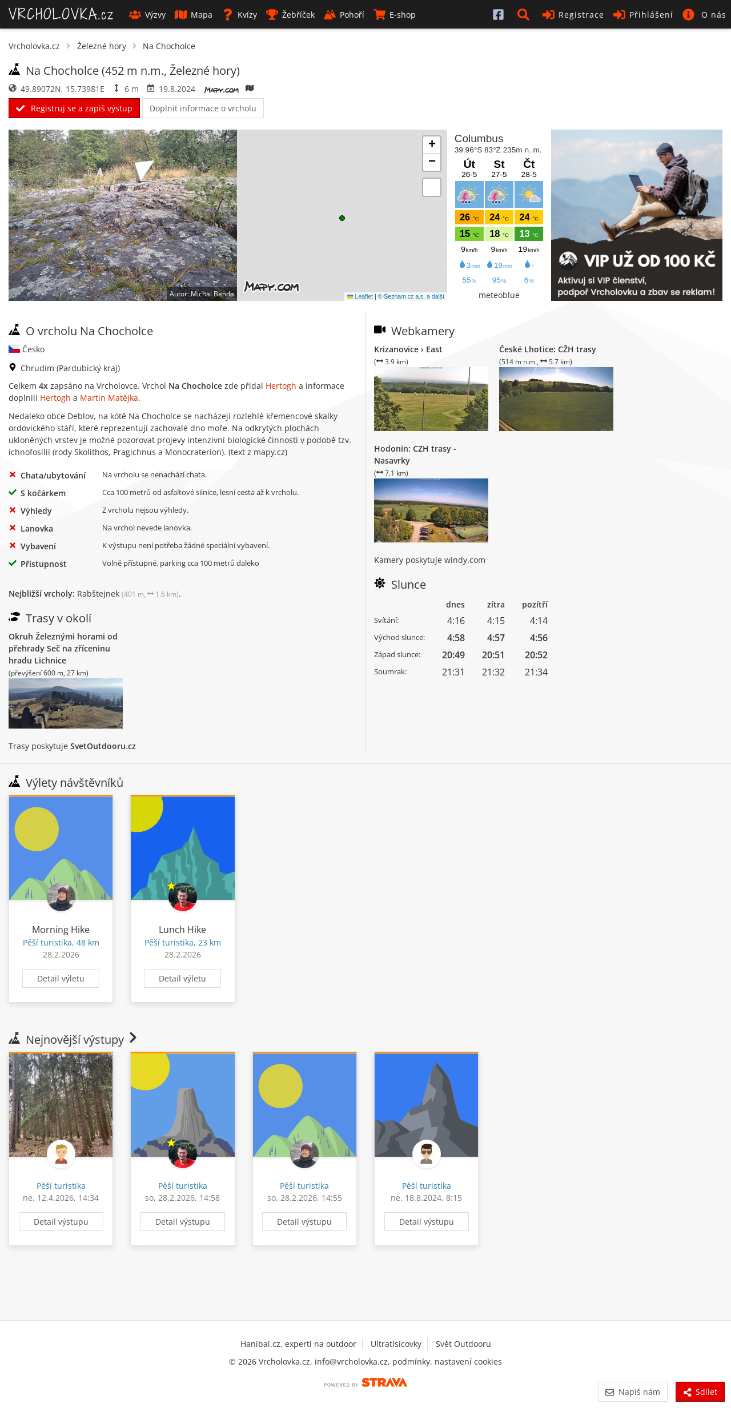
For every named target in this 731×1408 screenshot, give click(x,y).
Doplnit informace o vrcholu (203, 108)
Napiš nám (632, 1391)
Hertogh (281, 385)
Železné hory (101, 46)
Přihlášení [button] (643, 15)
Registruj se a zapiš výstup (74, 108)
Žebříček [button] (290, 15)
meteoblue (499, 294)
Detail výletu (61, 978)
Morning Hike (61, 929)
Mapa (193, 15)
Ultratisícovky (396, 1343)
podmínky (411, 1361)
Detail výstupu (61, 1221)
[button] (525, 14)
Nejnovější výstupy (74, 1039)
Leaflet (360, 296)
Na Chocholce (169, 46)
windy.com (464, 559)
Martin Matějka (109, 397)
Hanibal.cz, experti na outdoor (298, 1343)
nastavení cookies (468, 1361)
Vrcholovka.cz (34, 46)
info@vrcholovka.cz (351, 1361)
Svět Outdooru (463, 1343)
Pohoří (344, 15)
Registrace (573, 15)
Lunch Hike (182, 929)
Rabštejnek (128, 593)
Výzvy (147, 15)
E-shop (394, 15)
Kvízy (239, 15)
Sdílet (700, 1391)
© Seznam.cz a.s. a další (411, 296)
